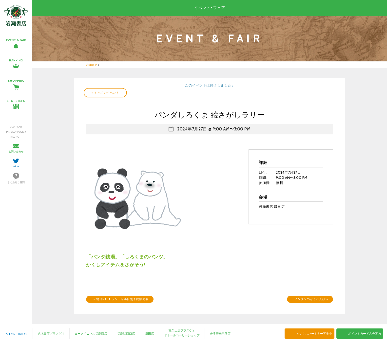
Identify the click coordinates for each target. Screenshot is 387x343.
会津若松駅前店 (220, 333)
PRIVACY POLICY (16, 131)
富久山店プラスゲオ (182, 330)
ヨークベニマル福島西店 (91, 333)
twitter (16, 166)
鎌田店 (149, 333)
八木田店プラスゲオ (51, 333)
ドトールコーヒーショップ (182, 335)
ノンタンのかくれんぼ (311, 299)
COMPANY (16, 126)
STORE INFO (16, 101)
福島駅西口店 (126, 333)
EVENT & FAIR (16, 40)
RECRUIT (16, 136)
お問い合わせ (16, 151)
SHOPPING (16, 80)
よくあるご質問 (16, 182)
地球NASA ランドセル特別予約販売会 (121, 299)
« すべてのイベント (105, 92)
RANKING (16, 60)
